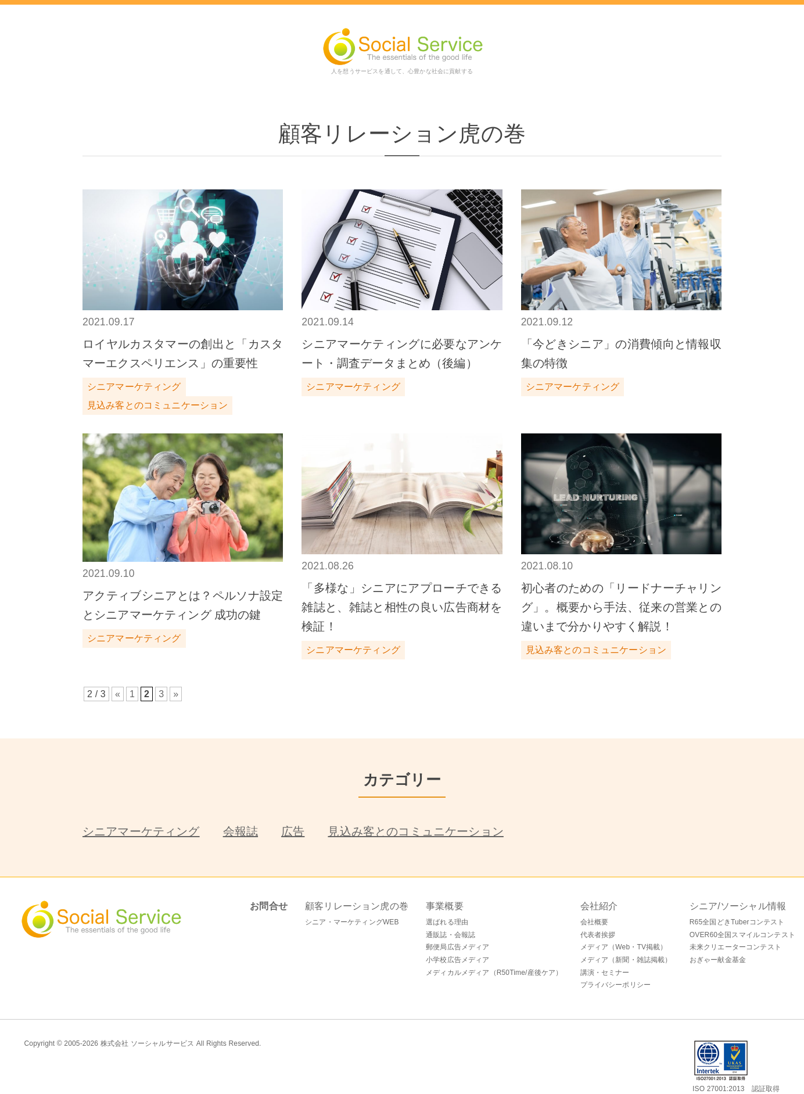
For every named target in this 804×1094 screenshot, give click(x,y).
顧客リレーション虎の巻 (356, 906)
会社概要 (594, 922)
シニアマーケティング (141, 831)
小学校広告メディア (457, 960)
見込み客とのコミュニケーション (415, 831)
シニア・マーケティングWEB (352, 922)
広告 (292, 831)
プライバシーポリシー (615, 985)
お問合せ (269, 906)
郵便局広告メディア (457, 947)
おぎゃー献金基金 (718, 960)
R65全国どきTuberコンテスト (737, 922)
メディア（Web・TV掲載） (623, 947)
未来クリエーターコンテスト (735, 947)
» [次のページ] (175, 694)
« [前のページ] (117, 694)
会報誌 (240, 831)
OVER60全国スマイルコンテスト (742, 935)
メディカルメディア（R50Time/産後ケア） (494, 973)
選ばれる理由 (447, 922)
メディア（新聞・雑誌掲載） (626, 960)
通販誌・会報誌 (450, 935)
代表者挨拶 (598, 935)
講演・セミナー (605, 973)
